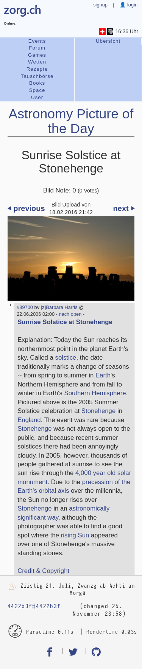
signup (100, 5)
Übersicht (108, 41)
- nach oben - (69, 314)
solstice (65, 357)
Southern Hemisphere (95, 393)
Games (37, 55)
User (37, 97)
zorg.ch (22, 9)
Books (37, 83)
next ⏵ (124, 208)
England (29, 420)
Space (37, 90)
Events (37, 41)
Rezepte (37, 69)
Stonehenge (98, 410)
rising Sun (75, 535)
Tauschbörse (37, 76)
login (131, 5)
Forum (37, 48)
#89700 (25, 307)
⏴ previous (26, 208)
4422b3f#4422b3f (34, 606)
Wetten (37, 62)
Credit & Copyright (43, 570)
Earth (103, 375)
